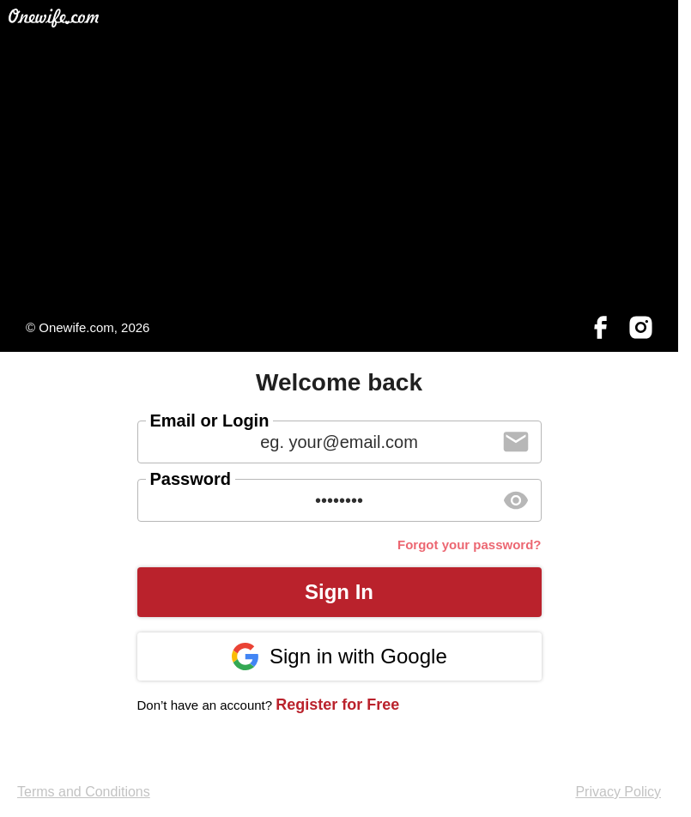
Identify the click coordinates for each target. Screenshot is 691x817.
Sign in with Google (338, 656)
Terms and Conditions (83, 791)
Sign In (339, 591)
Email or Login (210, 420)
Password (190, 478)
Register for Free (337, 704)
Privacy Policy (618, 791)
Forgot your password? (469, 544)
